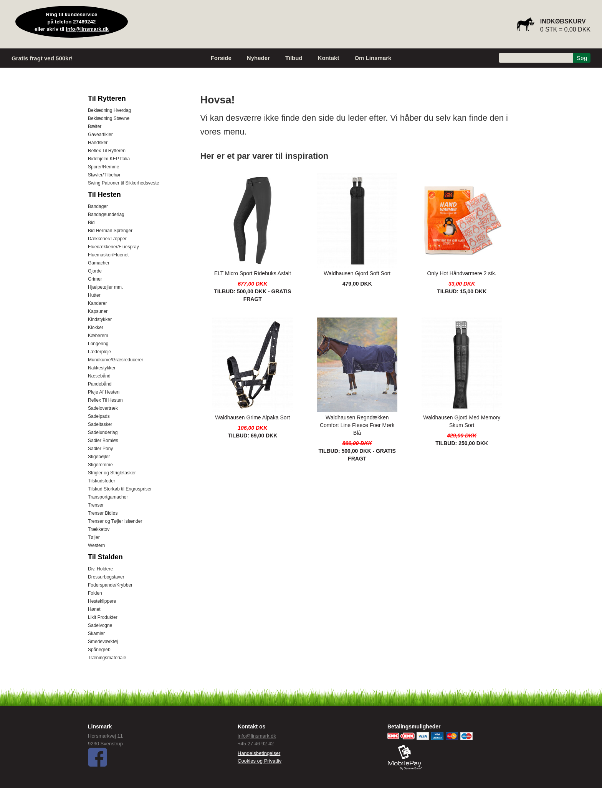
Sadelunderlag (102, 432)
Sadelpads (99, 416)
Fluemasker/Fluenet (108, 255)
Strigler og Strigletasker (112, 472)
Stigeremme (100, 464)
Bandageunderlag (106, 214)
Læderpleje (99, 351)
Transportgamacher (108, 497)
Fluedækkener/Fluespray (113, 246)
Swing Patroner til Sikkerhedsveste (123, 183)
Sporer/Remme (103, 167)
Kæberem (98, 335)
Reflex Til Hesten (105, 400)
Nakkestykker (102, 368)
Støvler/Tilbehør (104, 175)
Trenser (96, 505)
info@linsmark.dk (87, 29)
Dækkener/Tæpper (107, 238)
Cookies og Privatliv (259, 761)
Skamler (96, 633)
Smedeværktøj (103, 641)
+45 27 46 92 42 (256, 743)
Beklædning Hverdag (109, 110)
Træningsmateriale (107, 657)
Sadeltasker (100, 424)
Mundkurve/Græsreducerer (115, 359)
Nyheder (258, 58)
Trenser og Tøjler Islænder (115, 521)
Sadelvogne (100, 625)
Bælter (94, 126)
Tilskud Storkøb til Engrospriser (120, 489)
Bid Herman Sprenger (110, 230)
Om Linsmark (372, 58)
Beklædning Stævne (108, 118)
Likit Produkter (102, 617)
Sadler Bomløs (103, 440)
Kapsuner (98, 311)
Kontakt (328, 58)
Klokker (95, 327)
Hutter (94, 295)
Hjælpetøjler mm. (105, 287)
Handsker (98, 142)
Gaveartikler (100, 134)
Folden (95, 593)
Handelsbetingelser (259, 753)
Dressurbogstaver (106, 577)
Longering (98, 343)
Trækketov (98, 529)
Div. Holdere (100, 569)
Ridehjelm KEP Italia (109, 158)
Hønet (94, 609)
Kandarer (97, 303)
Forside (221, 58)
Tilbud (294, 58)
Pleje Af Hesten (103, 392)
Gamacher (98, 263)
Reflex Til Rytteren (107, 150)
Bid (91, 222)
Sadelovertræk (103, 408)
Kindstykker (100, 319)
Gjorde (95, 271)
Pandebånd (99, 384)
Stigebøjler (99, 456)
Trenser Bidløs (103, 513)
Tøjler (94, 537)
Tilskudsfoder (101, 481)
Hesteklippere (102, 601)
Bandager (98, 206)
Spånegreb (99, 649)
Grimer (95, 279)
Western (96, 545)
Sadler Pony (100, 448)
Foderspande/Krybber (110, 585)
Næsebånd (99, 376)
